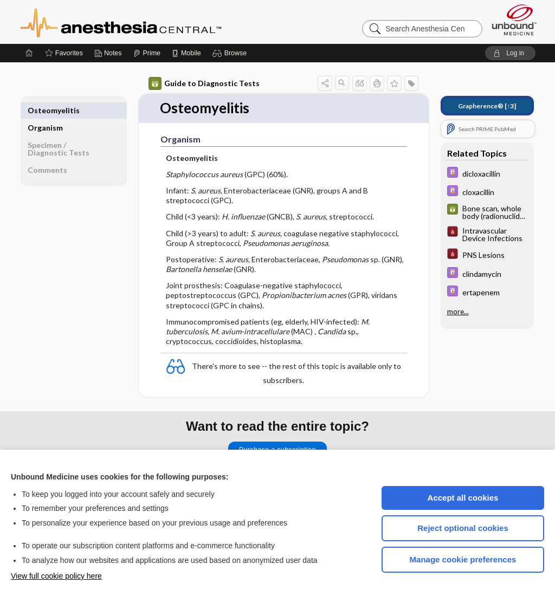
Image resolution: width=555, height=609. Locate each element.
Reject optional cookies (462, 528)
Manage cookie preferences (463, 559)
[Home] (29, 53)
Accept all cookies (463, 497)
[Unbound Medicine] (514, 20)
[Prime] (146, 53)
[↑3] (487, 106)
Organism (45, 110)
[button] (231, 53)
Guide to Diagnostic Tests (204, 83)
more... (458, 311)
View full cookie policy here (56, 576)
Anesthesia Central (155, 21)
